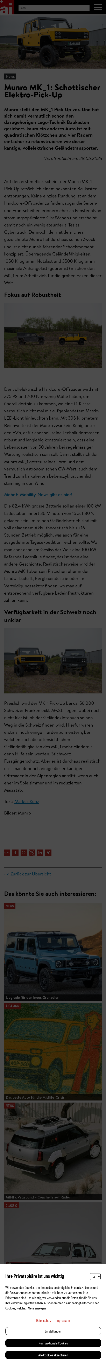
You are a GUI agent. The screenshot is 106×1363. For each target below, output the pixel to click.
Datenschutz (43, 1320)
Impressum (63, 1320)
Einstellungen (53, 1331)
